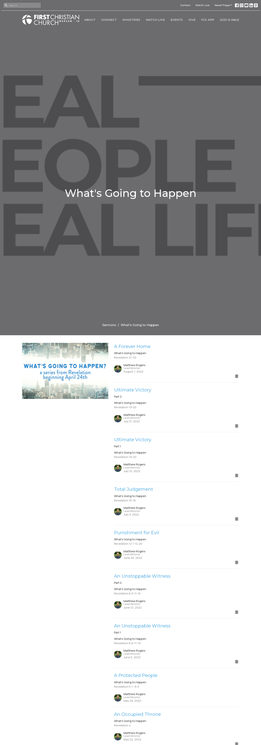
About (90, 20)
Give (192, 20)
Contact (185, 5)
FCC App (207, 20)
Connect (109, 20)
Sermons (109, 325)
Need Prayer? (223, 5)
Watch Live (202, 5)
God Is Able (229, 20)
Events (177, 20)
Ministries (131, 20)
